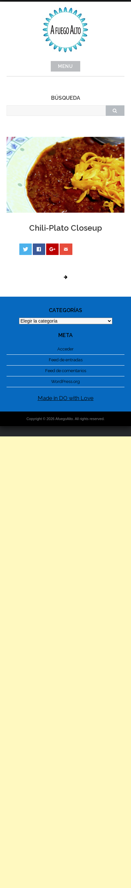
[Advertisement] (65, 662)
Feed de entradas (66, 359)
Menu (65, 66)
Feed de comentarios (65, 370)
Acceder (65, 349)
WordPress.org (65, 381)
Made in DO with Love (66, 398)
